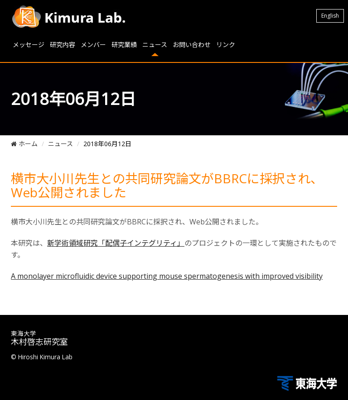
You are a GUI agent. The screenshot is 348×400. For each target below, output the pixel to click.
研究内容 (62, 44)
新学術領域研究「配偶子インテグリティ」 (115, 243)
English (330, 15)
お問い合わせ (192, 44)
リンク (225, 44)
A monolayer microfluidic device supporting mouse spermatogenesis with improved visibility (167, 276)
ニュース (154, 44)
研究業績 (124, 44)
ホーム (24, 143)
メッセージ (28, 44)
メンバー (93, 44)
